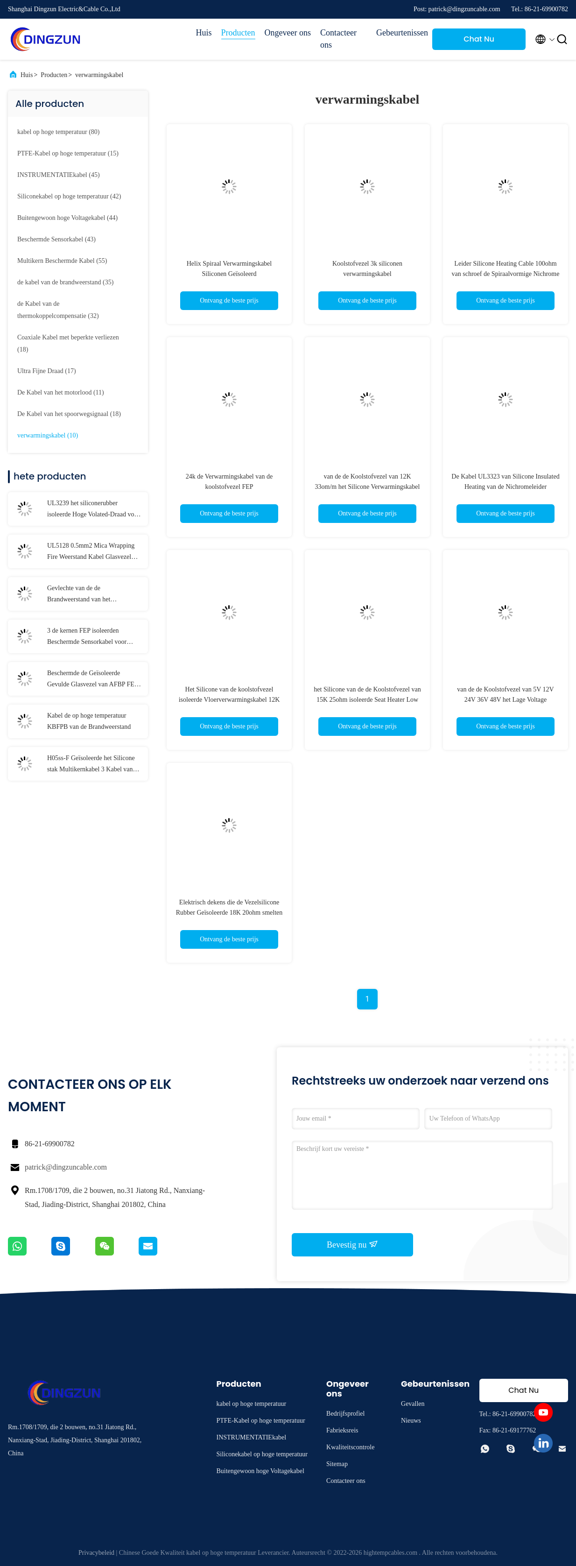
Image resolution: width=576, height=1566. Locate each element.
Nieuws (411, 1420)
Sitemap (337, 1463)
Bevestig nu (352, 1244)
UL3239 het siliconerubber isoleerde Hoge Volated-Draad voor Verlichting (93, 510)
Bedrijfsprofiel (345, 1413)
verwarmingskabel (99, 74)
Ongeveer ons (288, 32)
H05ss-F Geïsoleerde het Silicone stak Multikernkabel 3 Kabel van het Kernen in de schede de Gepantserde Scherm (91, 765)
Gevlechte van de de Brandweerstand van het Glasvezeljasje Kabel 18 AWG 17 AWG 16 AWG (91, 595)
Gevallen (413, 1403)
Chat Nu (479, 39)
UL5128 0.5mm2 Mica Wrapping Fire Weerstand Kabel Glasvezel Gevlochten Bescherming (90, 552)
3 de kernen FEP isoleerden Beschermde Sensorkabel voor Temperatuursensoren (86, 637)
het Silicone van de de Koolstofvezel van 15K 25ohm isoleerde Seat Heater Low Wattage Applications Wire (367, 699)
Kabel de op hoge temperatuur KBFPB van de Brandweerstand (89, 721)
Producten (238, 32)
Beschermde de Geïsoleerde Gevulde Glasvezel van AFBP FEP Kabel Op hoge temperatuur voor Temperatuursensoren (92, 680)
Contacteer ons (338, 38)
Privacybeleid (96, 1552)
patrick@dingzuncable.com (66, 1167)
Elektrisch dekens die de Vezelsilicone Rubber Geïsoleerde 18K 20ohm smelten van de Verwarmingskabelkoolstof (229, 912)
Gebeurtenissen (399, 32)
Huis (204, 32)
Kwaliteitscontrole (350, 1447)
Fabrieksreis (342, 1430)
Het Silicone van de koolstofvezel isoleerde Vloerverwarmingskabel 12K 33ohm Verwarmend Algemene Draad (229, 699)
